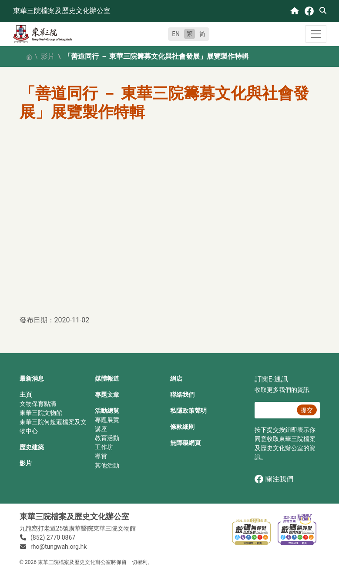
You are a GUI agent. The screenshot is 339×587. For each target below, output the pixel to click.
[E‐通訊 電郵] (275, 410)
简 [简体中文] (202, 33)
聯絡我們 (182, 394)
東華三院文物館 (41, 412)
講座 (101, 428)
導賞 (101, 456)
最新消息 (32, 378)
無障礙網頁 (185, 442)
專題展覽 (107, 419)
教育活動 (107, 437)
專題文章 (107, 394)
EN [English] (176, 33)
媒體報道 (107, 378)
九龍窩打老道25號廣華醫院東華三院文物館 (78, 528)
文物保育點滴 (38, 403)
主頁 (26, 394)
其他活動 (107, 465)
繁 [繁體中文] (190, 33)
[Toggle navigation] (315, 34)
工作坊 (104, 447)
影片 (48, 56)
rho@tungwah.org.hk (58, 546)
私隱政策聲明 (188, 410)
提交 (307, 410)
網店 (176, 378)
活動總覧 (107, 410)
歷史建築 (32, 447)
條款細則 (182, 426)
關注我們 (274, 479)
